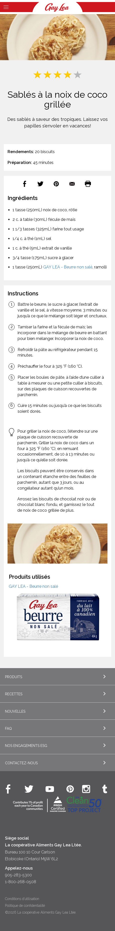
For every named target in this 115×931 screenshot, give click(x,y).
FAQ (8, 729)
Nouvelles (15, 711)
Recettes (13, 694)
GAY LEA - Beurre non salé (67, 267)
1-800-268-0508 (20, 881)
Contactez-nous (21, 763)
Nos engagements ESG (26, 746)
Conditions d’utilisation (22, 899)
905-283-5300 (18, 875)
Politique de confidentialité (25, 906)
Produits (13, 677)
